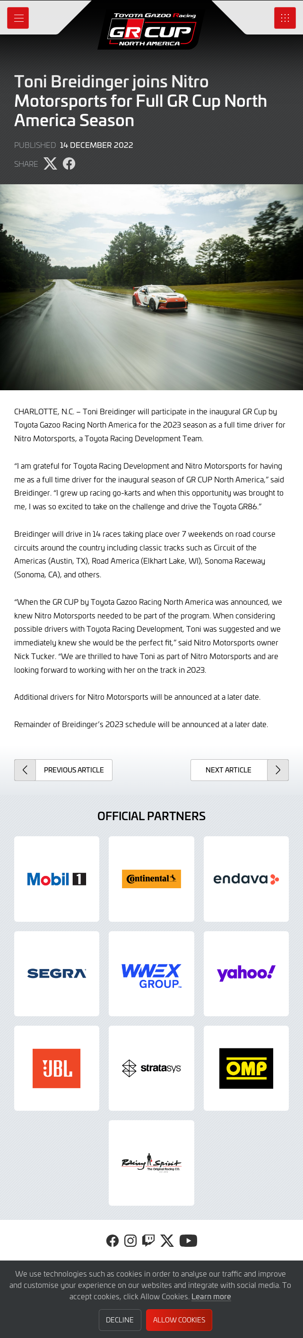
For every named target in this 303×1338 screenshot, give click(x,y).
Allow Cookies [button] (179, 1319)
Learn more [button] (211, 1296)
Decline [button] (120, 1319)
